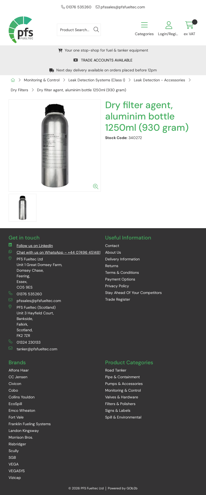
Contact (112, 245)
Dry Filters (19, 90)
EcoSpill (15, 403)
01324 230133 (25, 342)
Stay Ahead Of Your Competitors (133, 292)
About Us (113, 252)
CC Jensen (18, 376)
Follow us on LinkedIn (31, 245)
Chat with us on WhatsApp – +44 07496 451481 (54, 252)
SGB (12, 457)
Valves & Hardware (121, 397)
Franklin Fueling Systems (30, 423)
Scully (14, 450)
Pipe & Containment (122, 376)
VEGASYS (17, 470)
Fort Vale (16, 417)
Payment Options (120, 279)
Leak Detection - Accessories (159, 80)
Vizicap (15, 477)
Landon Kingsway (24, 430)
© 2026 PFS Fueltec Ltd (86, 488)
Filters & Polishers (120, 403)
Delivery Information (122, 259)
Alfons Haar (19, 370)
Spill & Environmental (123, 417)
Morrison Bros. (21, 437)
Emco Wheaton (22, 410)
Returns (111, 265)
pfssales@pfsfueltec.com (120, 7)
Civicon (15, 383)
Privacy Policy (117, 285)
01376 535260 (76, 7)
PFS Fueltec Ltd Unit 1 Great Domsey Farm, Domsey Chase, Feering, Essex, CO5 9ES (35, 273)
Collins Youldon (22, 397)
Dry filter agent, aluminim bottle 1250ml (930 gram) (81, 90)
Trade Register (117, 299)
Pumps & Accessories (124, 383)
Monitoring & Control (42, 80)
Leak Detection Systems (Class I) (96, 80)
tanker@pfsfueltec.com (33, 348)
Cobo (13, 390)
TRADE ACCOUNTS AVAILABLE (103, 60)
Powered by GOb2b (123, 488)
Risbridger (17, 444)
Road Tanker (115, 370)
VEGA (14, 464)
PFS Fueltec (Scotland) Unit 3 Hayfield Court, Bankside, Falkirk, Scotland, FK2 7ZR (32, 321)
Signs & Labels (117, 410)
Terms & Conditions (122, 272)
